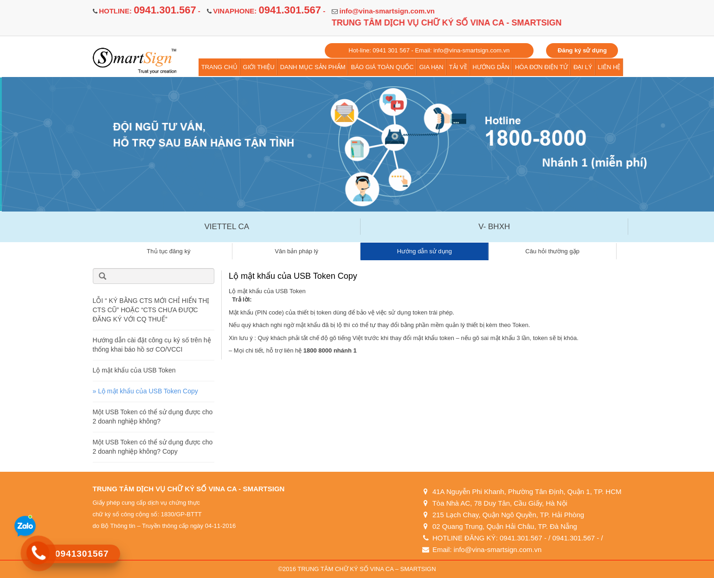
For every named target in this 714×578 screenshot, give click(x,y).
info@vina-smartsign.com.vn (387, 11)
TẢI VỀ (458, 67)
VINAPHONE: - (269, 11)
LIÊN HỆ (609, 67)
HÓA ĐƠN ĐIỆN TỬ (541, 67)
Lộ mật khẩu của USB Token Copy (148, 391)
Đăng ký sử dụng (582, 50)
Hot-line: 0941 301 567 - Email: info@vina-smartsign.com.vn (428, 50)
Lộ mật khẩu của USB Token (134, 370)
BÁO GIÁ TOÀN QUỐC (382, 67)
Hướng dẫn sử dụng (424, 251)
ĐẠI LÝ (582, 67)
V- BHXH (494, 226)
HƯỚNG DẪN (491, 67)
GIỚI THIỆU (259, 67)
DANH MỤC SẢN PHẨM (313, 67)
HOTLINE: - (149, 11)
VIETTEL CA (226, 226)
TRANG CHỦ (219, 67)
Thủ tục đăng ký (168, 251)
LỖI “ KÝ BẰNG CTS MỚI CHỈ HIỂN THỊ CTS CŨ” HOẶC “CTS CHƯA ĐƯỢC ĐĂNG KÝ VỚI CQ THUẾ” (151, 310)
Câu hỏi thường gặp (552, 251)
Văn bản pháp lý (296, 251)
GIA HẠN (431, 67)
